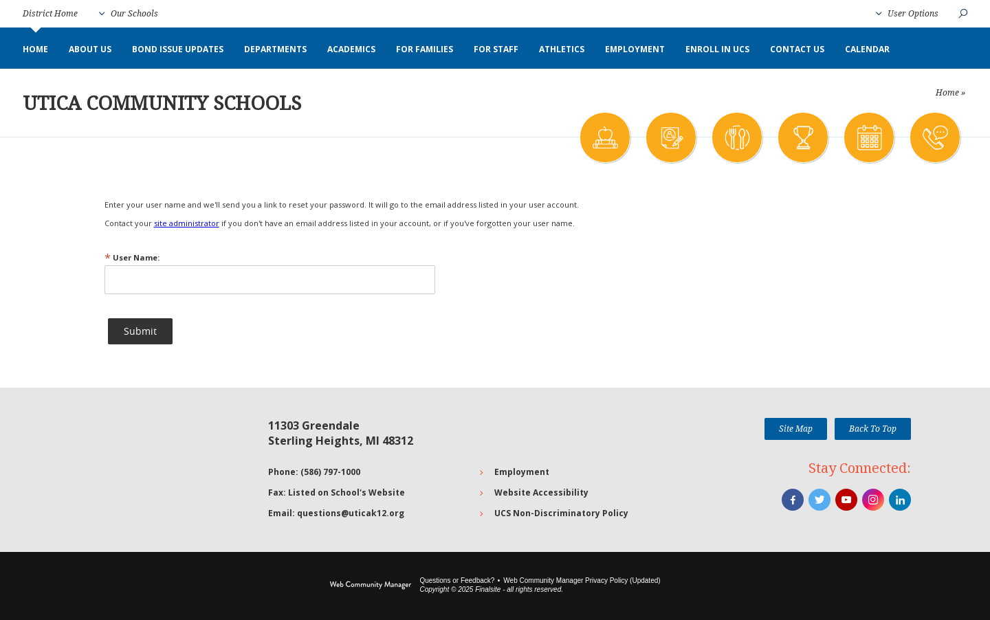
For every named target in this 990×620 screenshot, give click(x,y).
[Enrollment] (670, 137)
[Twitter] (819, 500)
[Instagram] (873, 500)
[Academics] (604, 137)
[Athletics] (802, 137)
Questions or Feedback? (456, 580)
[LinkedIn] (900, 500)
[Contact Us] (934, 137)
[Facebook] (793, 500)
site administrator (186, 223)
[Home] (35, 49)
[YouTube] (846, 500)
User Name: (132, 257)
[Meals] (736, 137)
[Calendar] (868, 137)
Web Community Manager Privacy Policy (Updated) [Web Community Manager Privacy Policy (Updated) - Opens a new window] (581, 580)
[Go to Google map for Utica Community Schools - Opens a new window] (168, 469)
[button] (128, 13)
